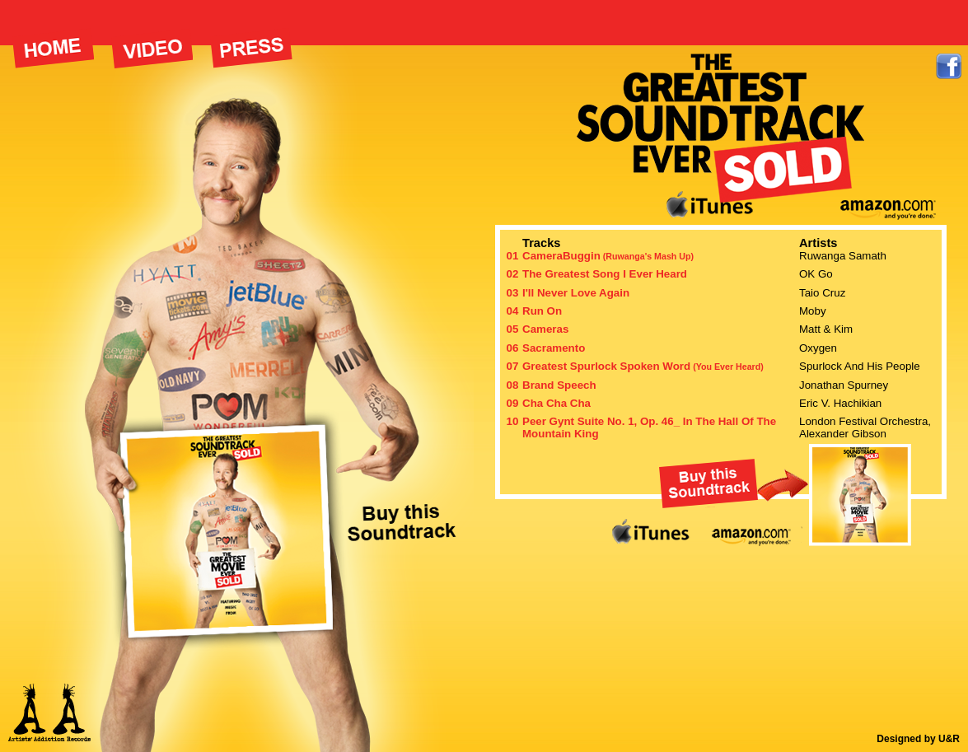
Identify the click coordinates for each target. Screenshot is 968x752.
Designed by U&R (918, 739)
